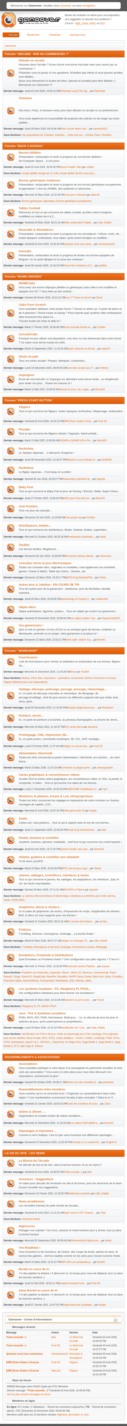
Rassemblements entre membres (42, 1089)
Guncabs (25, 251)
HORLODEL (18, 900)
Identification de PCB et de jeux (39, 1034)
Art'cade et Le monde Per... (86, 1142)
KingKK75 (111, 1142)
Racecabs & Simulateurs (36, 229)
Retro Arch (98, 976)
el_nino (85, 1414)
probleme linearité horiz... (72, 1283)
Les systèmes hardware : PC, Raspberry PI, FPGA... (55, 988)
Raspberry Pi (29, 1006)
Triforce (39, 1046)
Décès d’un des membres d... (82, 1082)
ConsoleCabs (28, 334)
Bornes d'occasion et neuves (100, 678)
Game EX (27, 976)
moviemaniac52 (106, 244)
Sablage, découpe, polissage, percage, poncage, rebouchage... (63, 689)
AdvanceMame (31, 980)
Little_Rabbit (104, 222)
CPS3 (7, 1042)
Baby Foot (26, 487)
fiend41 (101, 639)
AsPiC (92, 23)
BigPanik (62, 1414)
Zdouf (99, 297)
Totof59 (85, 671)
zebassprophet (105, 767)
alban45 (95, 194)
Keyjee (93, 810)
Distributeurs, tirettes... (35, 525)
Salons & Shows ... (32, 1111)
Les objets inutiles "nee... (83, 618)
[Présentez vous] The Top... (74, 91)
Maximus (87, 972)
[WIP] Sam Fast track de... (77, 498)
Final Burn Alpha (12, 980)
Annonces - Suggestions (36, 1179)
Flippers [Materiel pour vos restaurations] (25, 682)
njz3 (105, 789)
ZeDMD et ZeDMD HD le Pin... (75, 440)
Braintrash (107, 707)
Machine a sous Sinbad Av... (82, 459)
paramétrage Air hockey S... (76, 599)
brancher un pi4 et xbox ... (78, 1000)
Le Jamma (27, 896)
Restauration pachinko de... (77, 479)
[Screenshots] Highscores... (85, 1240)
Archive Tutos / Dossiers (98, 135)
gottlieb (103, 265)
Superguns (26, 375)
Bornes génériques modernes (39, 180)
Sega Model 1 (89, 1042)
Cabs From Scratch (32, 304)
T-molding (27, 947)
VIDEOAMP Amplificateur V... (82, 789)
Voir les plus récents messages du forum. (29, 1394)
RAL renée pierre (74, 726)
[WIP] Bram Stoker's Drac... (78, 421)
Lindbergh (99, 1038)
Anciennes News (31, 1219)
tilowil (103, 536)
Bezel (73, 671)
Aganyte (100, 479)
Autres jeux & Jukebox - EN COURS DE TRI (49, 584)
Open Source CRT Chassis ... (80, 1212)
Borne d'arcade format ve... (77, 327)
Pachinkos (26, 467)
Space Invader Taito (70, 167)
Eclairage (66, 947)
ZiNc (71, 980)
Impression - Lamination (57, 678)
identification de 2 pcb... (73, 1027)
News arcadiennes (32, 1201)
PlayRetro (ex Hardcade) (35, 972)
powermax (108, 1082)
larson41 (109, 1123)
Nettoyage (101, 947)
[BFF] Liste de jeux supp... (75, 868)
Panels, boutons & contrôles (39, 837)
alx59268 (107, 459)
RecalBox (62, 976)
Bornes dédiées (30, 152)
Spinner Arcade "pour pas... (75, 849)
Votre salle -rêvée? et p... (79, 639)
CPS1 (116, 1038)
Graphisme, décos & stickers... (40, 907)
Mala (108, 976)
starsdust (93, 726)
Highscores (27, 1226)
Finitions (25, 929)
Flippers (24, 407)
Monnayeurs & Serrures (46, 947)
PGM (108, 1038)
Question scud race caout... (78, 244)
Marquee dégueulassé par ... (82, 707)
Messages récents (21, 1327)
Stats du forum (19, 1380)
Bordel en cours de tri (34, 1269)
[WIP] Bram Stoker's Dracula (22, 1362)
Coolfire (101, 327)
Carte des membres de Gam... (83, 1103)
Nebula (79, 980)
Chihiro (89, 1038)
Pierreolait (99, 91)
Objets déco (27, 607)
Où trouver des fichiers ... (81, 921)
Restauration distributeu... (81, 536)
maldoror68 (102, 599)
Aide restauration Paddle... (79, 222)
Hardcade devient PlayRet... (82, 966)
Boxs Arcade (34, 1038)
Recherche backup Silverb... (80, 556)
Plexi (33, 678)
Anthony (103, 367)
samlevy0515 (100, 128)
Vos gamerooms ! (31, 625)
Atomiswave (17, 1042)
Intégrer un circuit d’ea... (76, 746)
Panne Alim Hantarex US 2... (78, 265)
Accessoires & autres (83, 947)
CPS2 (52, 1038)
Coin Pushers (28, 506)
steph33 (106, 348)
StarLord (55, 1370)
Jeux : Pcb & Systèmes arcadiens (42, 1013)
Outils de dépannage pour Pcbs (74, 1034)
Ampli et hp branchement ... (82, 829)
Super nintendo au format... (82, 348)
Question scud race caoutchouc (24, 1353)
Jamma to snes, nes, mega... (75, 389)
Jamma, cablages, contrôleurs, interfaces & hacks (54, 875)
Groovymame (47, 980)
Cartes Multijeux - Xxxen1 (70, 1038)
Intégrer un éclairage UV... (75, 940)
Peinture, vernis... (31, 715)
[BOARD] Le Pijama (73, 889)
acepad (105, 966)
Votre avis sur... (76, 135)
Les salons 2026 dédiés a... (85, 1123)
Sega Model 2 (105, 1042)
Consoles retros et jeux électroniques (45, 563)
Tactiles (24, 544)
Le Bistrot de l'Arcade (34, 1160)
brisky (108, 1240)
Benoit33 (100, 389)
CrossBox (117, 976)
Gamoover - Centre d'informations (30, 1319)
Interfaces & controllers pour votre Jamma (92, 896)
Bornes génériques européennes (74, 201)
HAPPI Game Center (80, 976)
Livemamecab (100, 972)
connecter (66, 5)
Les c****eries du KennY (78, 297)
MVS (44, 1038)
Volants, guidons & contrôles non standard (49, 857)
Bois (40, 678)
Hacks (7, 900)
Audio (23, 818)
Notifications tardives (79, 1193)
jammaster (73, 1414)
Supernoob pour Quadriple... (78, 1304)
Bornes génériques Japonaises (38, 201)
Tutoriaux (25, 98)
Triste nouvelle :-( (73, 1172)
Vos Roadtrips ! (29, 1247)
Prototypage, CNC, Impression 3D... (44, 734)
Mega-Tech (75, 1042)
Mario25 (100, 498)
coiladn (90, 167)
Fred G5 (102, 421)
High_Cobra (81, 23)
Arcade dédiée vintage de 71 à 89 (40, 173)
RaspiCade (39, 976)
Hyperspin (55, 972)
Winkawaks (62, 980)
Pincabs (24, 429)
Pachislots (26, 448)
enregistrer (88, 5)
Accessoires (77, 678)
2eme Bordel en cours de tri (38, 1290)
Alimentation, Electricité (35, 753)
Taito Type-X (26, 1046)
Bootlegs (97, 1034)
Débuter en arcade (32, 60)
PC (39, 1006)
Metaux (26, 678)
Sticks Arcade (28, 356)
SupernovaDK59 (111, 618)
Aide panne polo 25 (74, 810)
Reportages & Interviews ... (37, 1130)
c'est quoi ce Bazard (75, 194)
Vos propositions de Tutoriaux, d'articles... (44, 135)
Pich (102, 23)
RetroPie (51, 976)
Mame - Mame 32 (71, 972)
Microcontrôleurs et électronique (51, 896)
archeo (103, 921)
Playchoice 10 (60, 1042)
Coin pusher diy (73, 517)
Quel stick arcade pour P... (81, 367)
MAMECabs (27, 283)
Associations (28, 1063)
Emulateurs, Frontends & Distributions (46, 955)
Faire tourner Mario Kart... (74, 128)
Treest (100, 1000)
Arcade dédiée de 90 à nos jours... (77, 173)
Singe (17, 976)
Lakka (88, 980)
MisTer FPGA (49, 1006)
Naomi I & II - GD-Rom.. (38, 1042)
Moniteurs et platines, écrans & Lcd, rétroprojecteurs (56, 796)
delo (104, 829)
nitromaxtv (105, 556)
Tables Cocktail (29, 208)
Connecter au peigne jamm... (76, 767)
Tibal (103, 1212)
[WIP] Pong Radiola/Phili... (80, 577)
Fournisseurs (28, 657)
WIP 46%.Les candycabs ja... (77, 1262)
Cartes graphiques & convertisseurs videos (49, 774)
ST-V (16, 1046)
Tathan (97, 868)
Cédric (102, 577)
